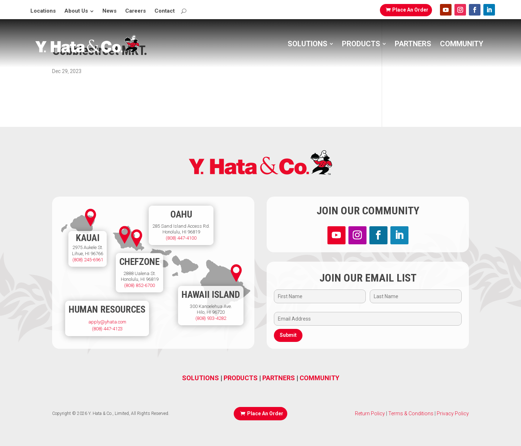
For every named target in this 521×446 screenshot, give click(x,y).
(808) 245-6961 (87, 259)
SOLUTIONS (200, 378)
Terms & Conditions (410, 413)
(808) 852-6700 (139, 285)
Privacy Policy (453, 413)
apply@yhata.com (107, 322)
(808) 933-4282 (210, 318)
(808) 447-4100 (181, 238)
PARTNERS (278, 378)
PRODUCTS (241, 378)
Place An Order (410, 10)
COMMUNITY (319, 378)
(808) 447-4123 (107, 328)
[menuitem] (43, 11)
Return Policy (370, 413)
